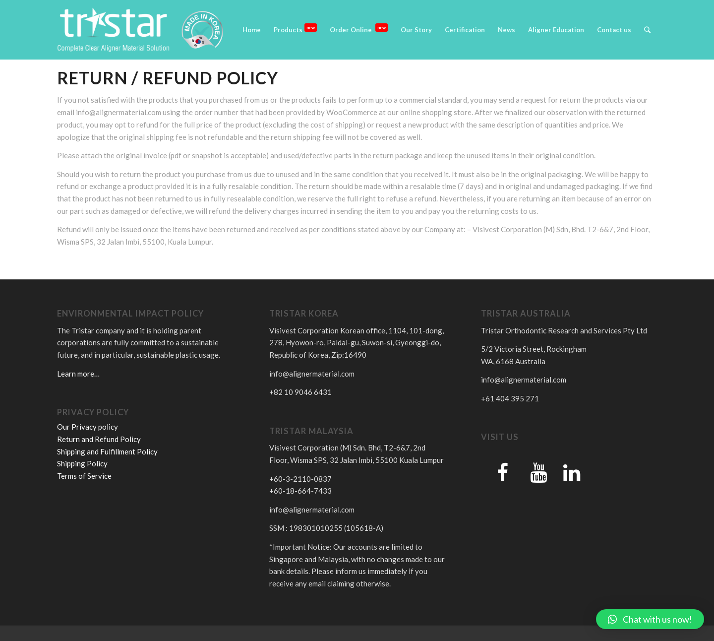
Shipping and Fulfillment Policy (107, 451)
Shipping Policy (82, 463)
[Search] (647, 29)
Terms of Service (84, 475)
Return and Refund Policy (99, 439)
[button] (650, 619)
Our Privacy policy (87, 426)
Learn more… (78, 373)
